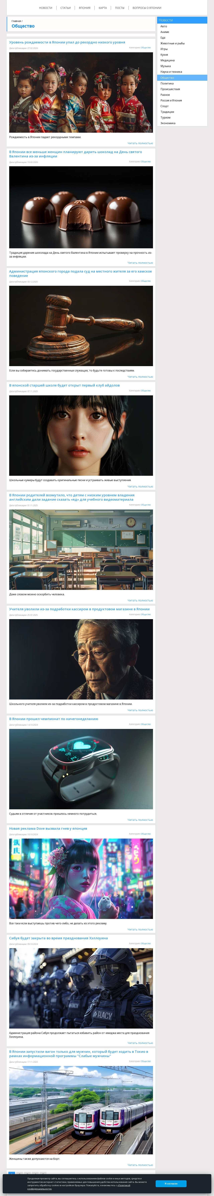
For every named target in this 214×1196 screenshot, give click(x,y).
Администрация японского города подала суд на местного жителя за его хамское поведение (80, 273)
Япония (84, 8)
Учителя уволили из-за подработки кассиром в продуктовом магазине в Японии (79, 609)
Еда (162, 37)
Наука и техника (171, 72)
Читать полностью (140, 143)
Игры (164, 49)
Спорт (164, 106)
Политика (167, 83)
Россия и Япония (171, 100)
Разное (165, 95)
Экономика (167, 123)
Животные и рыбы (172, 43)
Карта (103, 8)
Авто (163, 26)
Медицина (167, 60)
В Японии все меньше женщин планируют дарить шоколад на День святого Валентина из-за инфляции (75, 154)
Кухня (164, 54)
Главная (16, 21)
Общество (146, 47)
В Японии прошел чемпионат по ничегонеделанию (53, 719)
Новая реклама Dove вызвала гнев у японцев (48, 828)
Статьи (66, 8)
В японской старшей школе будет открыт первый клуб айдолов (64, 385)
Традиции (167, 112)
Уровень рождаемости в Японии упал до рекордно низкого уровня (67, 42)
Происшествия (170, 89)
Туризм (165, 117)
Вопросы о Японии (147, 8)
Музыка (165, 66)
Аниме (164, 32)
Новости (45, 8)
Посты (119, 8)
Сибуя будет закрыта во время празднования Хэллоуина (58, 938)
